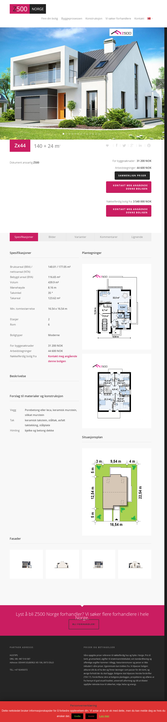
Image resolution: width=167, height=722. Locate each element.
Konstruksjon (93, 18)
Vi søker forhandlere (118, 18)
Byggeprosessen (71, 18)
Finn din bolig (49, 18)
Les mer (104, 716)
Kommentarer (109, 248)
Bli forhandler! (83, 635)
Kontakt (139, 18)
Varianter (80, 248)
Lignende (137, 248)
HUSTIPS (14, 666)
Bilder (52, 248)
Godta (77, 716)
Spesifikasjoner (23, 248)
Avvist (91, 716)
